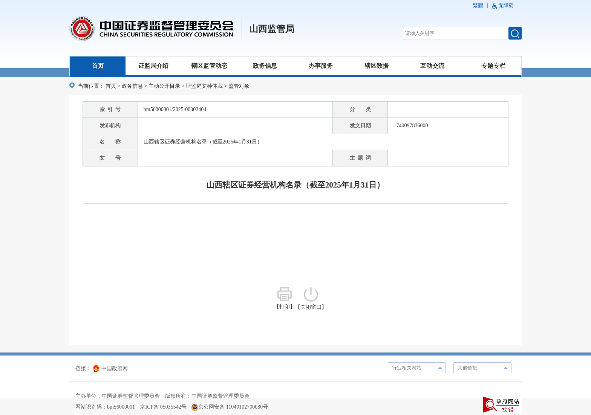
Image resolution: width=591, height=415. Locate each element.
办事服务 (321, 66)
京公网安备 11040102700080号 (229, 407)
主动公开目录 (164, 86)
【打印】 (284, 298)
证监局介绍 (153, 66)
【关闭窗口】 (311, 298)
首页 (98, 66)
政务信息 (265, 66)
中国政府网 (110, 368)
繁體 (478, 5)
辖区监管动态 (209, 66)
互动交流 (432, 66)
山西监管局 (271, 29)
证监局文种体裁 (204, 86)
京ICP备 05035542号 (163, 407)
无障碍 (506, 5)
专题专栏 (493, 66)
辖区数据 (376, 66)
